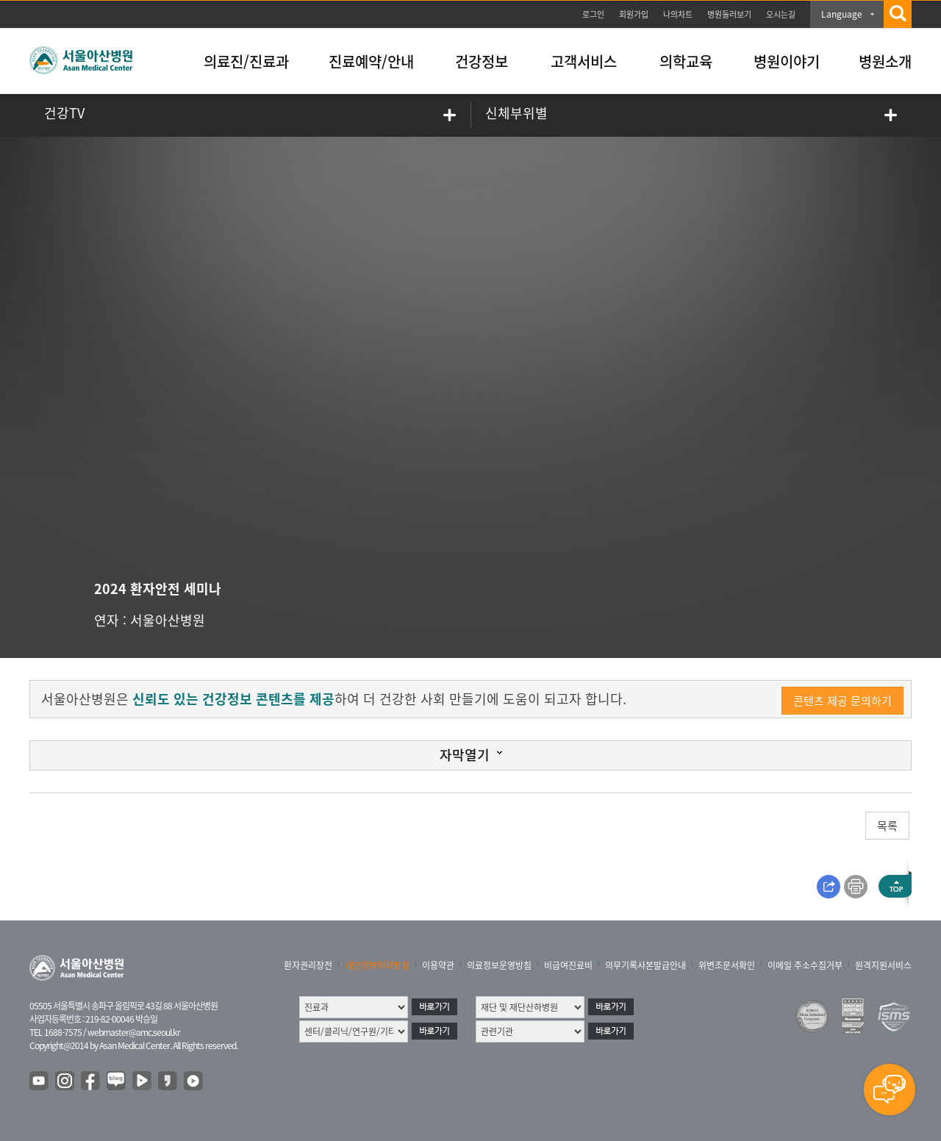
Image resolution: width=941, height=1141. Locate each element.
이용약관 (438, 965)
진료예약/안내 (371, 61)
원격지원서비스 (883, 965)
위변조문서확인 (726, 965)
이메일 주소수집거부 (805, 965)
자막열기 (465, 755)
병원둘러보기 (729, 14)
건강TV (64, 113)
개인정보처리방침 (377, 965)
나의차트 (678, 14)
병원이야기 (787, 61)
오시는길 (780, 14)
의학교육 (685, 61)
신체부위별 (516, 113)
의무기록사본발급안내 (645, 965)
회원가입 (633, 14)
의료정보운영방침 (499, 965)
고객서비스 (584, 61)
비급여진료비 (568, 965)
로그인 (593, 14)
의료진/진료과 (246, 61)
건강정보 (481, 61)
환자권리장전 (308, 965)
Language (841, 14)
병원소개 (885, 61)
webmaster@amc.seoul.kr (133, 1032)
